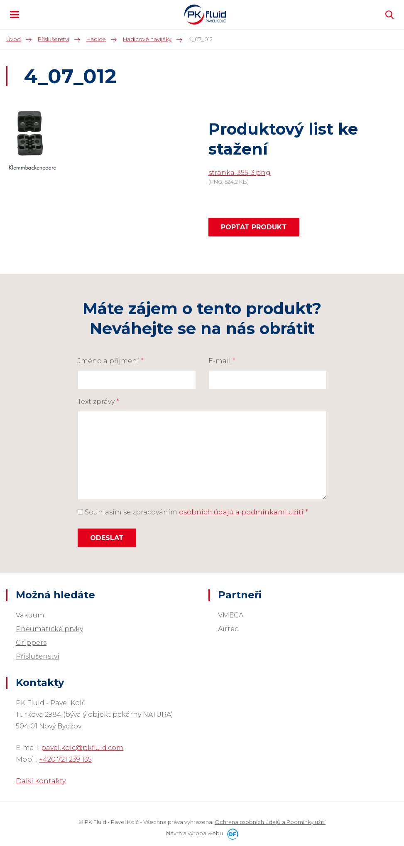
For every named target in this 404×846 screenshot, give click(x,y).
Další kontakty (41, 781)
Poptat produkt (254, 227)
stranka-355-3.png (239, 173)
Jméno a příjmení (111, 361)
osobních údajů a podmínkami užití (241, 512)
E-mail (221, 361)
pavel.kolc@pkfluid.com (82, 748)
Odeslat (107, 538)
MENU (14, 14)
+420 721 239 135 (65, 759)
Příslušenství (37, 656)
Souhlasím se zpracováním (193, 512)
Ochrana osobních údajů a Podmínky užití (270, 822)
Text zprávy (98, 402)
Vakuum (30, 615)
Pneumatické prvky (49, 629)
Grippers (31, 643)
